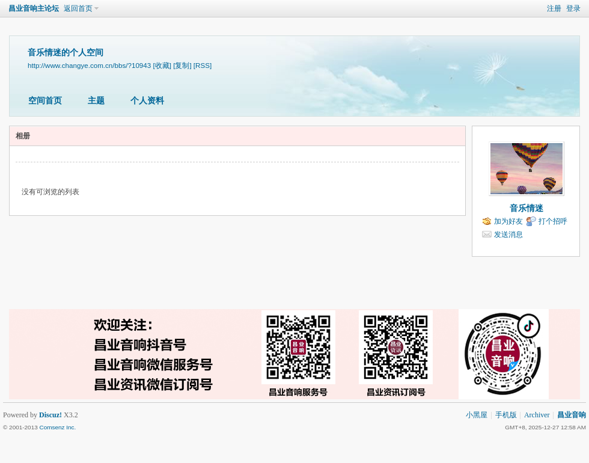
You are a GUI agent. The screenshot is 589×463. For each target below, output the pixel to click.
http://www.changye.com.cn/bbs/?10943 (89, 65)
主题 (96, 100)
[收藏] (162, 65)
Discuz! (50, 415)
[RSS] (203, 65)
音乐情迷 (526, 208)
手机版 (506, 415)
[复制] (182, 65)
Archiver (537, 415)
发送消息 (508, 234)
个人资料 (147, 100)
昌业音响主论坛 (33, 8)
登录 (573, 8)
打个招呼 (553, 221)
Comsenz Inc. (57, 427)
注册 (554, 8)
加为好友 (508, 221)
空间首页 (45, 100)
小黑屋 (476, 415)
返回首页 (78, 8)
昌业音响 (571, 415)
